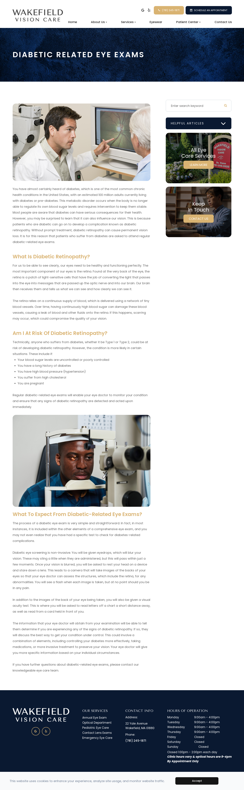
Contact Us (223, 22)
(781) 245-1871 (171, 10)
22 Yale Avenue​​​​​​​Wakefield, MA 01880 (139, 726)
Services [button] (128, 22)
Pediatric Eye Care (95, 728)
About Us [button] (99, 22)
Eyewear (156, 22)
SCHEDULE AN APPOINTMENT (211, 10)
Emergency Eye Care (97, 738)
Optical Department (97, 723)
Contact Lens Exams (97, 733)
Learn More (198, 165)
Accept (197, 781)
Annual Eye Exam (94, 718)
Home (72, 22)
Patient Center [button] (188, 22)
